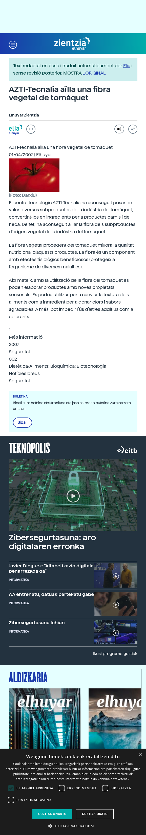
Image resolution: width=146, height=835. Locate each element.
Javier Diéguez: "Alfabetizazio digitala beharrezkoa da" (51, 568)
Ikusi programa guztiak (115, 653)
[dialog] (73, 792)
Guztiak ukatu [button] (95, 814)
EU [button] (31, 129)
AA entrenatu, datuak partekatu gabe (51, 594)
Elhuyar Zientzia (24, 115)
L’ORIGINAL (94, 73)
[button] (13, 44)
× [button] (140, 754)
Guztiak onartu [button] (52, 814)
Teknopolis (29, 447)
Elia (126, 65)
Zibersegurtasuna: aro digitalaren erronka (52, 542)
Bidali (22, 422)
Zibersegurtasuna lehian (37, 622)
